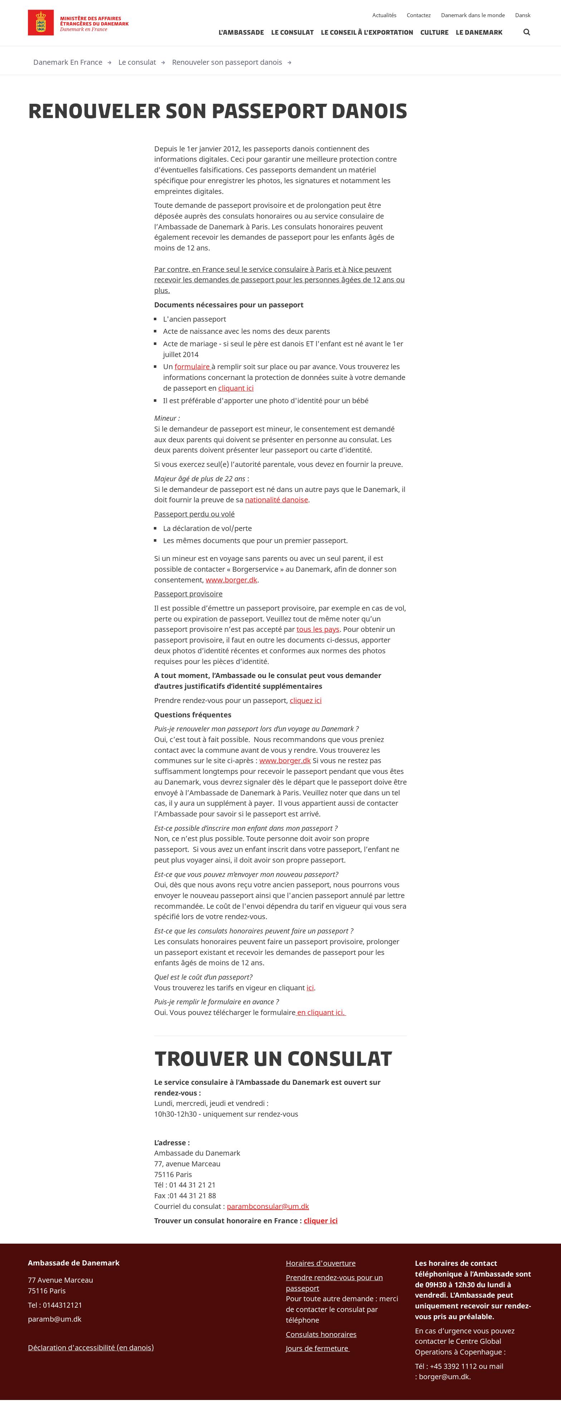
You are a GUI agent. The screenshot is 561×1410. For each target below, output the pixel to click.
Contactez (419, 16)
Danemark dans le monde (473, 16)
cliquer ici (323, 1229)
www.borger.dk (231, 583)
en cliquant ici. (321, 1020)
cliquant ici (236, 390)
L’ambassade (241, 34)
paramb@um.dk (55, 1328)
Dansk (523, 16)
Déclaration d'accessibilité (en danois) (91, 1357)
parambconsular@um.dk (268, 1215)
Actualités (384, 16)
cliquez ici (306, 705)
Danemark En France (67, 62)
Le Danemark (479, 34)
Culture (434, 34)
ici (310, 995)
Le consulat (292, 34)
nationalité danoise (276, 503)
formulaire (193, 369)
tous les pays (318, 633)
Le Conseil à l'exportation (367, 34)
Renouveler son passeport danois (227, 62)
